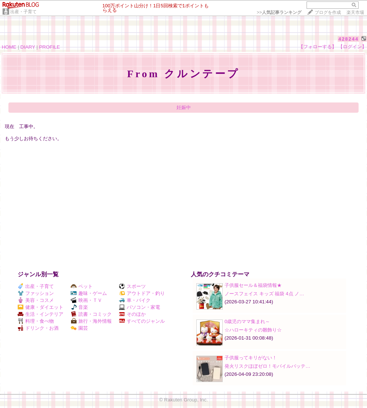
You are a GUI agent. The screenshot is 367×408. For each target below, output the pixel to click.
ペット (82, 286)
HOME (9, 47)
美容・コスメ (36, 300)
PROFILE (49, 47)
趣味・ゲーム (89, 293)
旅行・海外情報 (91, 321)
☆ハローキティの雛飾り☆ (253, 330)
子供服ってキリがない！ (251, 357)
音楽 (79, 307)
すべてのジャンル (142, 321)
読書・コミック (91, 314)
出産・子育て (23, 11)
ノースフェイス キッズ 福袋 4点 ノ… (264, 293)
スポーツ (132, 286)
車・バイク (135, 300)
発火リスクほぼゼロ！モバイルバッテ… (267, 366)
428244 (348, 39)
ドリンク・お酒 (38, 328)
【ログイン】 (352, 46)
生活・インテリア (40, 314)
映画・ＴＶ (86, 300)
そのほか (132, 314)
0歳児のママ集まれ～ (247, 321)
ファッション (36, 293)
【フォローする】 (318, 46)
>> (279, 12)
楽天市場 (355, 12)
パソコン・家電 (139, 307)
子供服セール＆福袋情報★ (253, 285)
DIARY (28, 47)
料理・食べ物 (36, 321)
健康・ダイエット (40, 307)
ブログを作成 (328, 12)
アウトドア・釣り (142, 293)
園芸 (79, 328)
